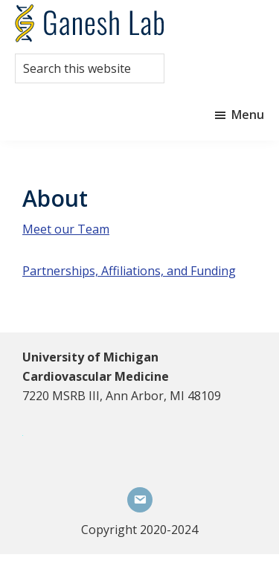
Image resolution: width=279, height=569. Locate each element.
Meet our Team (65, 229)
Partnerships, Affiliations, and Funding (129, 271)
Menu (247, 114)
